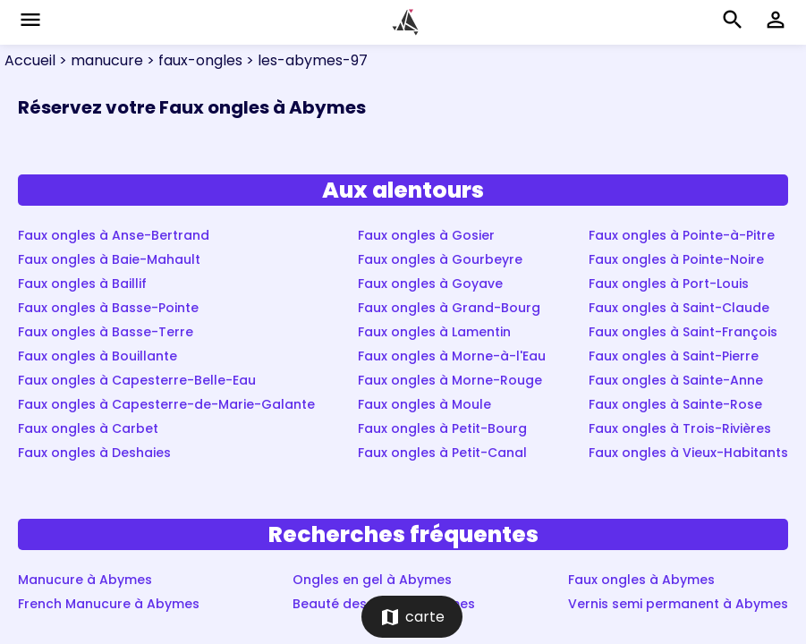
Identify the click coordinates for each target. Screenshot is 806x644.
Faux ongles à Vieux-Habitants (688, 453)
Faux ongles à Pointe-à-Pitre (682, 235)
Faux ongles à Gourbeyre (440, 259)
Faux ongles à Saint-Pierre (674, 356)
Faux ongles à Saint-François (683, 332)
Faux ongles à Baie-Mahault (109, 259)
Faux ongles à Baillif (82, 283)
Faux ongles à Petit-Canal (442, 453)
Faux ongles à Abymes (641, 580)
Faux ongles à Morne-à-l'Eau (452, 356)
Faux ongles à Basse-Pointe (108, 308)
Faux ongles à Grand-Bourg (449, 308)
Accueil (29, 60)
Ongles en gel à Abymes (372, 580)
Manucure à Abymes (85, 580)
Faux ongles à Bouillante (97, 356)
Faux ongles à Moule (424, 404)
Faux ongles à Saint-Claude (679, 308)
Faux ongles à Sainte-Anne (676, 380)
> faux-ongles (192, 60)
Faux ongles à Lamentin (434, 332)
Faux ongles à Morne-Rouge (450, 380)
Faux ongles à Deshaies (94, 453)
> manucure (99, 60)
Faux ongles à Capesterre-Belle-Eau (137, 380)
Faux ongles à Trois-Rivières (680, 428)
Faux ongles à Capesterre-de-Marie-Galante (166, 404)
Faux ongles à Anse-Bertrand (113, 235)
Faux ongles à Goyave (430, 283)
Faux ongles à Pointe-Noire (676, 259)
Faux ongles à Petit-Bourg (442, 428)
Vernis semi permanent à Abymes (678, 604)
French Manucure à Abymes (108, 604)
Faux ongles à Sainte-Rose (675, 404)
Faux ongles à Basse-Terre (105, 332)
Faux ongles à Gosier (426, 235)
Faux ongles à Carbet (88, 428)
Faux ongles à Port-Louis (669, 283)
